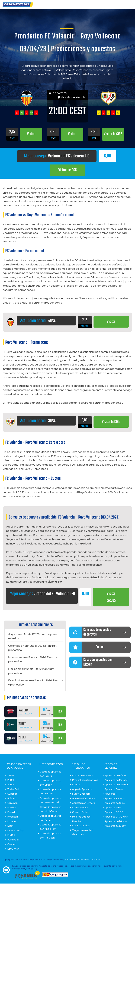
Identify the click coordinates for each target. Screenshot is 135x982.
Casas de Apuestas (83, 776)
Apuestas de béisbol (116, 822)
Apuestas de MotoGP (116, 780)
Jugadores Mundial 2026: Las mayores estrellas (32, 636)
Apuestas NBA (113, 808)
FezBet (11, 835)
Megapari (12, 817)
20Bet (10, 785)
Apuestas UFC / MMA (116, 817)
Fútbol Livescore (81, 794)
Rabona (11, 799)
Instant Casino (15, 831)
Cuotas (76, 785)
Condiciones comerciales (77, 860)
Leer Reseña (25, 714)
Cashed (11, 845)
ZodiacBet (13, 790)
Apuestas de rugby (115, 826)
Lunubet (12, 822)
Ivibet (10, 826)
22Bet (10, 780)
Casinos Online (80, 813)
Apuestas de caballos (116, 785)
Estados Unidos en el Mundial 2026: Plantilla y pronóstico (35, 683)
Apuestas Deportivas (83, 799)
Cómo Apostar (80, 808)
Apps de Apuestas (82, 790)
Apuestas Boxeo (114, 790)
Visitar (111, 322)
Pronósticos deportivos (85, 780)
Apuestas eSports (115, 799)
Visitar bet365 (67, 170)
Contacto (96, 860)
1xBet (10, 776)
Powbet (11, 808)
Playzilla (11, 813)
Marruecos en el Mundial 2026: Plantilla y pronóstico (33, 659)
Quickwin (12, 803)
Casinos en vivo (80, 826)
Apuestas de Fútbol (115, 776)
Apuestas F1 (112, 794)
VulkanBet (13, 840)
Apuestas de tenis (115, 803)
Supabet (12, 794)
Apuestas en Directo (83, 803)
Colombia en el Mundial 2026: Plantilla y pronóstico (32, 648)
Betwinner (13, 849)
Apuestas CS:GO (114, 813)
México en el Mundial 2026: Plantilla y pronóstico (31, 671)
